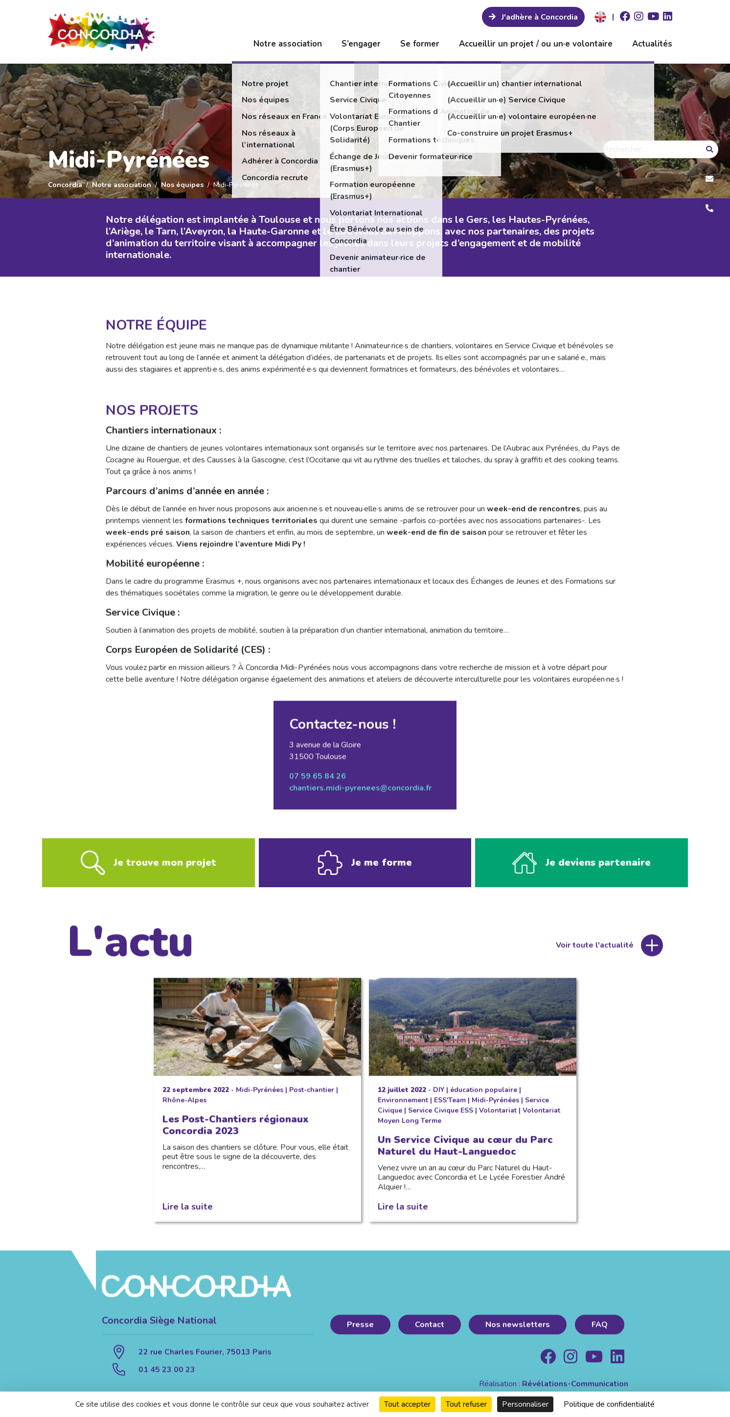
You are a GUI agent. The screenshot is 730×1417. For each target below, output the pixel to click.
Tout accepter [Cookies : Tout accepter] (407, 1404)
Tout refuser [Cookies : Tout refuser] (466, 1404)
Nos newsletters (517, 1328)
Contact (429, 1328)
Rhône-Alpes (184, 1103)
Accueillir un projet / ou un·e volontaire (536, 43)
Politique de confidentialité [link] (609, 1404)
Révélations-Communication (575, 1387)
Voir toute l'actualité (595, 948)
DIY (438, 1093)
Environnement (403, 1103)
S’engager (361, 43)
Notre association (287, 43)
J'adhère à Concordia (539, 17)
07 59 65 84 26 (317, 779)
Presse (360, 1328)
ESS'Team (450, 1103)
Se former (419, 43)
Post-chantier (311, 1093)
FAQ (600, 1328)
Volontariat (498, 1113)
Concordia (65, 184)
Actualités (652, 43)
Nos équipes (182, 184)
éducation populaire (483, 1093)
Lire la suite (187, 1210)
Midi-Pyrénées (259, 1093)
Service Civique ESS (440, 1113)
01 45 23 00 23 (166, 1373)
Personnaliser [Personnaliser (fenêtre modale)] (525, 1404)
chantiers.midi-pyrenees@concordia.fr (360, 791)
